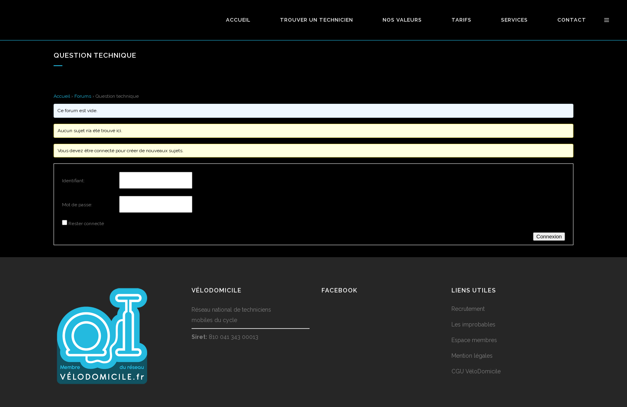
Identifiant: (73, 180)
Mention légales (472, 356)
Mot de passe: (77, 205)
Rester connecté (86, 223)
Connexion (549, 237)
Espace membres (474, 340)
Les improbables (473, 324)
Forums (82, 96)
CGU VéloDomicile (476, 371)
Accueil (62, 96)
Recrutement (468, 309)
